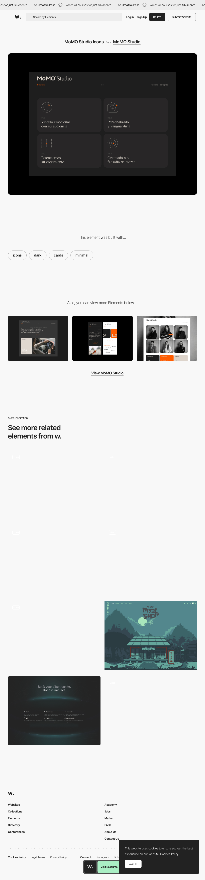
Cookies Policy (17, 857)
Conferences (16, 831)
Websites (14, 804)
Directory (14, 825)
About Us (110, 831)
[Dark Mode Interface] (151, 560)
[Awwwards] (18, 17)
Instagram (103, 857)
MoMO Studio (127, 42)
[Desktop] (38, 338)
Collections (15, 811)
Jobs (108, 811)
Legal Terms (38, 857)
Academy (111, 804)
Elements (14, 818)
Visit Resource (109, 866)
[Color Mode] (151, 711)
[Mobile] (102, 338)
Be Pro (157, 17)
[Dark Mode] (151, 635)
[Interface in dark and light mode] (54, 635)
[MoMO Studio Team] (167, 338)
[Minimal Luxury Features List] (54, 711)
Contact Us (112, 838)
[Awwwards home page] (90, 867)
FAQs (108, 825)
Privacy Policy (58, 857)
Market (109, 818)
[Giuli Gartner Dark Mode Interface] (151, 485)
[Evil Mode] (54, 560)
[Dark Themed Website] (54, 485)
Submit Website (182, 17)
